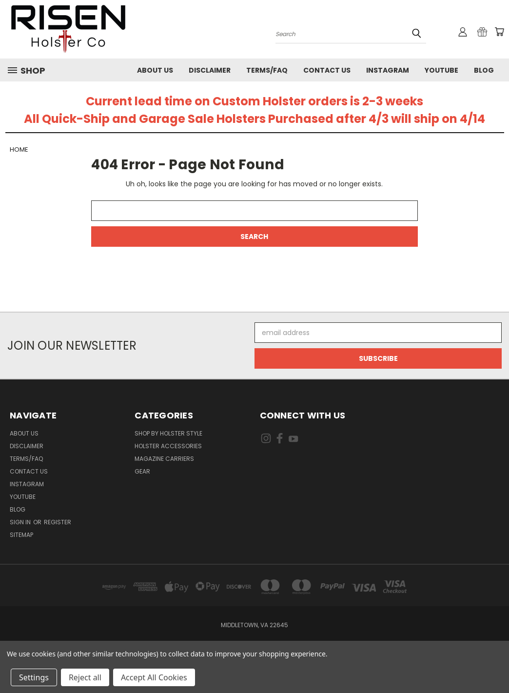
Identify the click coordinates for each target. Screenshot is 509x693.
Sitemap (21, 535)
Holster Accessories (168, 446)
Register (57, 522)
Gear (142, 471)
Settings (34, 677)
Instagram (387, 70)
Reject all (85, 677)
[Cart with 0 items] (499, 32)
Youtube (441, 70)
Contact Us (327, 70)
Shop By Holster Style (168, 433)
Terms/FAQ (267, 70)
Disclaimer (210, 70)
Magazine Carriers (164, 459)
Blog (484, 70)
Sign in (21, 522)
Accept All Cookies (154, 677)
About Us (155, 70)
